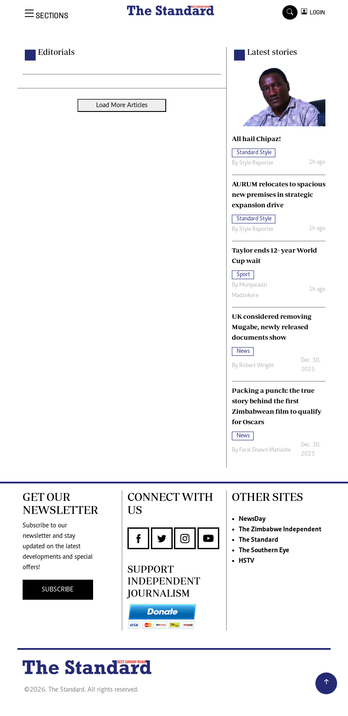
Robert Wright (256, 366)
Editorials (56, 52)
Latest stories (272, 52)
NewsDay (252, 519)
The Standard (258, 540)
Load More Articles (121, 105)
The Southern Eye (264, 550)
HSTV (246, 560)
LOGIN (316, 12)
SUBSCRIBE (58, 589)
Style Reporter (256, 163)
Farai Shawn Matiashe (265, 450)
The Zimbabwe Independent (280, 529)
